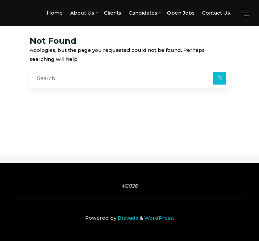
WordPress (158, 218)
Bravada (127, 218)
